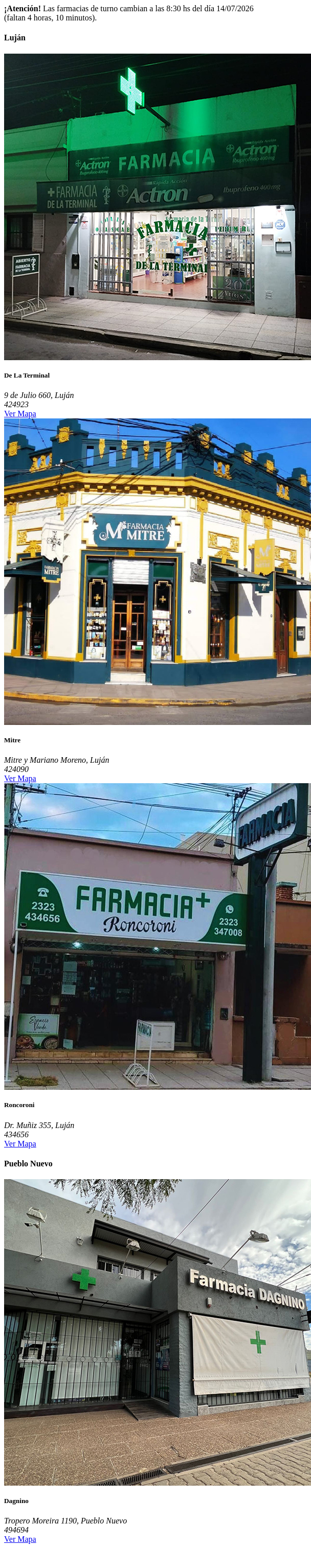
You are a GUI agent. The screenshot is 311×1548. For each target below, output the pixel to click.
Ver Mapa (20, 413)
